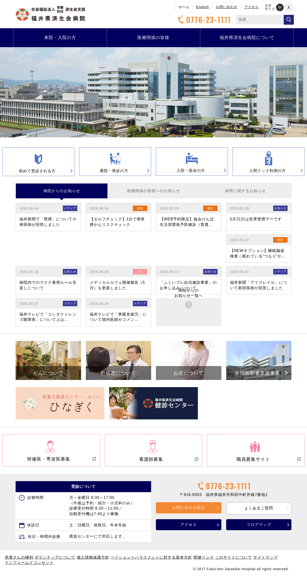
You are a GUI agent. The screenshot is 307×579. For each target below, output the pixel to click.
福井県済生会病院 (50, 13)
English (202, 7)
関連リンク (204, 559)
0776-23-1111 (204, 19)
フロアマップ (259, 526)
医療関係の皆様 (153, 37)
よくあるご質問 (258, 510)
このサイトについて (233, 559)
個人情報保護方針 (93, 559)
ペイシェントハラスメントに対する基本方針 (151, 559)
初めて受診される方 (42, 171)
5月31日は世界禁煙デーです (256, 222)
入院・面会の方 (198, 171)
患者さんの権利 (19, 559)
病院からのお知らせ (61, 194)
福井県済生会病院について (247, 37)
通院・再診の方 (121, 171)
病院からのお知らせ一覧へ (188, 296)
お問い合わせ (226, 7)
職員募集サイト (268, 461)
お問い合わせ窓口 (188, 509)
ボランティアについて (55, 559)
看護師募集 (168, 461)
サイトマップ (265, 559)
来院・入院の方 (60, 37)
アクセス (251, 7)
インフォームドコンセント (29, 564)
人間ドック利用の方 (273, 171)
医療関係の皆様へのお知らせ (153, 194)
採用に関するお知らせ (245, 194)
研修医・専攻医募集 (61, 461)
